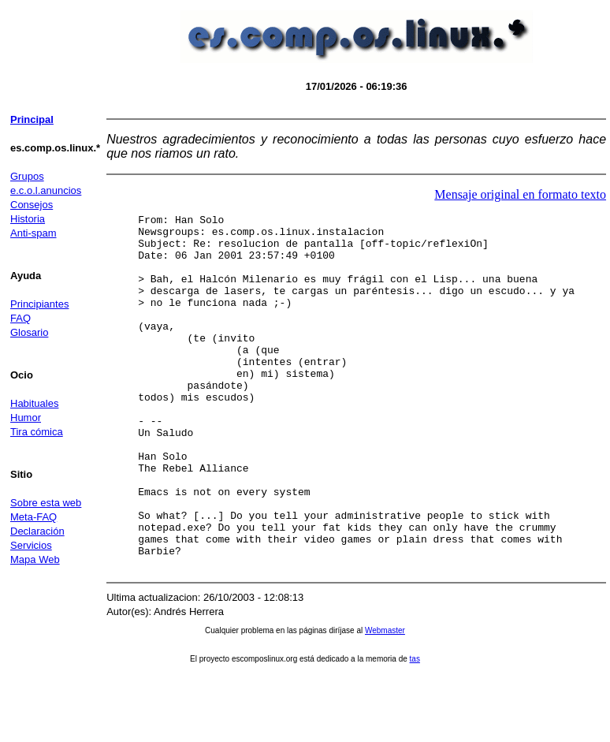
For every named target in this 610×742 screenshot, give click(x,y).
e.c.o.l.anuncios (45, 190)
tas (415, 729)
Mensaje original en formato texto (520, 194)
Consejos (31, 205)
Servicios (31, 545)
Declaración (37, 531)
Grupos (27, 176)
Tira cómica (36, 432)
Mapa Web (35, 559)
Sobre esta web (45, 503)
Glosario (29, 332)
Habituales (34, 403)
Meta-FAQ (33, 517)
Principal (32, 119)
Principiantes (39, 304)
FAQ (20, 318)
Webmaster (385, 701)
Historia (27, 219)
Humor (25, 417)
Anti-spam (33, 233)
